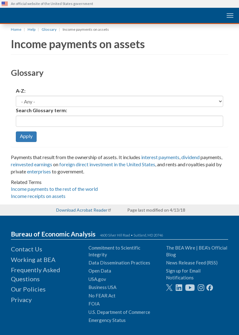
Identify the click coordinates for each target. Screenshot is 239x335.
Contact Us (26, 249)
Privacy (21, 299)
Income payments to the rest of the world (54, 189)
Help (31, 29)
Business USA (102, 287)
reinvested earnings (31, 164)
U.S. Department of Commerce (119, 312)
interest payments (160, 157)
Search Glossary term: (41, 110)
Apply (26, 136)
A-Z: (20, 91)
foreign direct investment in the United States (107, 164)
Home (16, 29)
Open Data (99, 270)
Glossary (49, 29)
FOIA (94, 303)
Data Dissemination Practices (119, 262)
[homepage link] (48, 15)
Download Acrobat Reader (81, 210)
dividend (190, 157)
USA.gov (97, 279)
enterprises (39, 171)
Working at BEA (33, 259)
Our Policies (28, 289)
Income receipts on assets (38, 196)
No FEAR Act (101, 295)
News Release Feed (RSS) (192, 262)
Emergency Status (107, 320)
